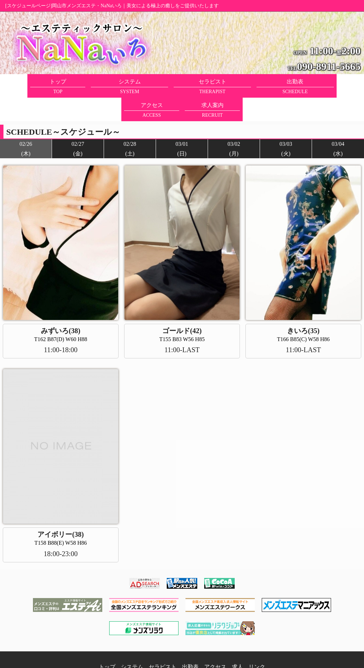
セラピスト (162, 643)
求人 (237, 643)
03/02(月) (233, 125)
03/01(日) (181, 125)
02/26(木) (25, 125)
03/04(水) (338, 125)
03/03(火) (285, 125)
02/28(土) (129, 125)
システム (132, 643)
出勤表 (190, 643)
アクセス (215, 643)
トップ (107, 643)
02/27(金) (77, 125)
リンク (257, 643)
